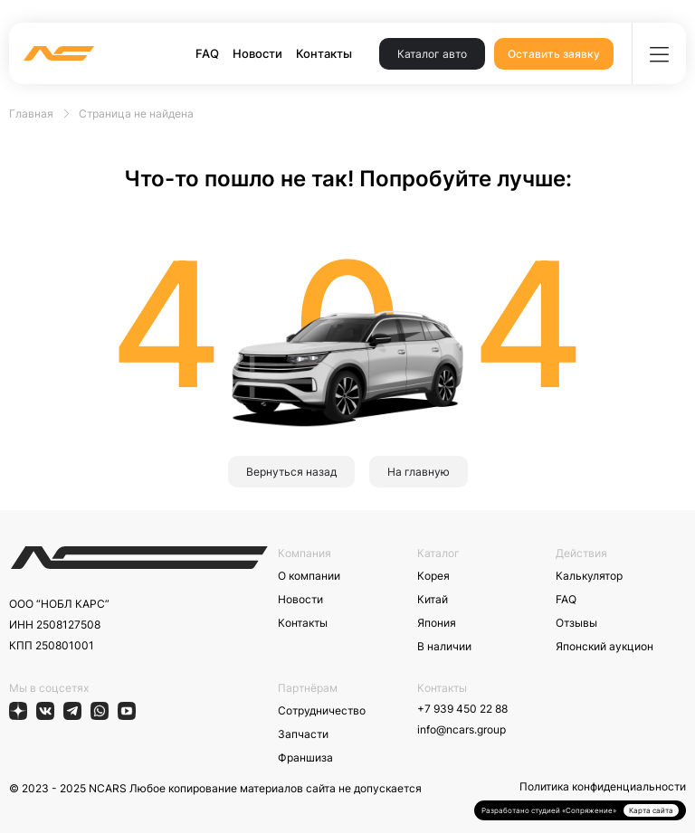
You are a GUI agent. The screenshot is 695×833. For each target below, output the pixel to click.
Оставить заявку (554, 54)
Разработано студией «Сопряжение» (548, 810)
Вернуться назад (291, 471)
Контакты (324, 53)
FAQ (207, 53)
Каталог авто (432, 54)
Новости (257, 53)
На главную (418, 471)
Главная (31, 113)
